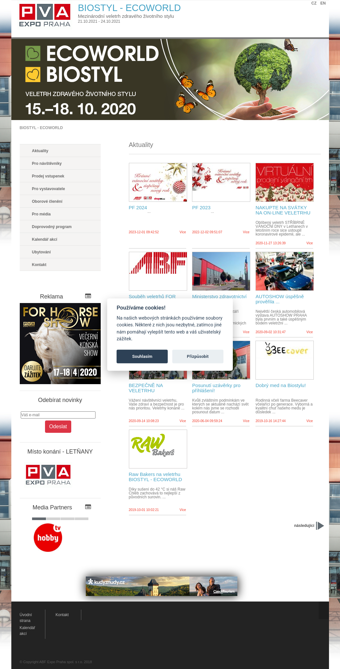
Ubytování (41, 252)
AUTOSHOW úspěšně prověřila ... (279, 299)
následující (304, 525)
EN (323, 3)
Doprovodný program (52, 227)
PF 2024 (138, 207)
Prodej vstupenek (48, 176)
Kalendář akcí (44, 239)
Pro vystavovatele (48, 189)
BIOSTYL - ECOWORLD (41, 128)
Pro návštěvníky (47, 163)
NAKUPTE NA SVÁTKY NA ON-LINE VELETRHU (282, 210)
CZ (314, 3)
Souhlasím (142, 356)
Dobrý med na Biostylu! (280, 385)
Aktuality (40, 151)
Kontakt (39, 264)
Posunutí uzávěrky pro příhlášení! (216, 388)
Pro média (41, 214)
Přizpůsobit (198, 356)
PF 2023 (201, 207)
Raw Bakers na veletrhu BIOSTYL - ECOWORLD (155, 477)
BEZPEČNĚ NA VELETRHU (146, 388)
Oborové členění (47, 201)
